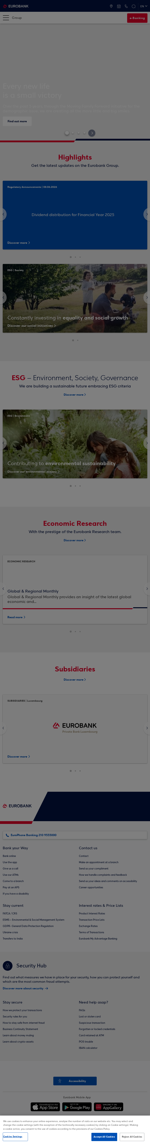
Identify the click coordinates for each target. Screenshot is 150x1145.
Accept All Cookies (104, 1136)
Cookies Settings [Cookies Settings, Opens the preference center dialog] (12, 1136)
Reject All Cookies (132, 1136)
